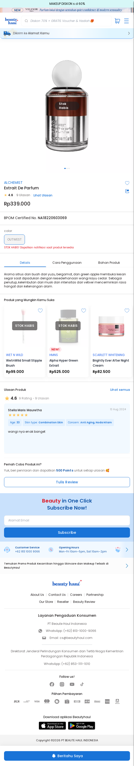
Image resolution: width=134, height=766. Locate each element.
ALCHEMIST (13, 182)
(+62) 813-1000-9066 (79, 631)
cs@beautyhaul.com (76, 638)
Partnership (95, 595)
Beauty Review (84, 602)
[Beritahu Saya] (67, 756)
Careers (76, 595)
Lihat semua (120, 390)
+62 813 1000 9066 (27, 551)
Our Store (46, 602)
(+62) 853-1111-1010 (75, 664)
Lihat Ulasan (43, 195)
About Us (37, 595)
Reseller (63, 602)
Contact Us (57, 595)
